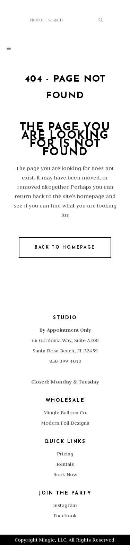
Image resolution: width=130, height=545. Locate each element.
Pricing (65, 454)
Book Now (65, 474)
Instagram (65, 505)
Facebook (65, 515)
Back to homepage (65, 248)
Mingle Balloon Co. (65, 412)
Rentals (65, 464)
